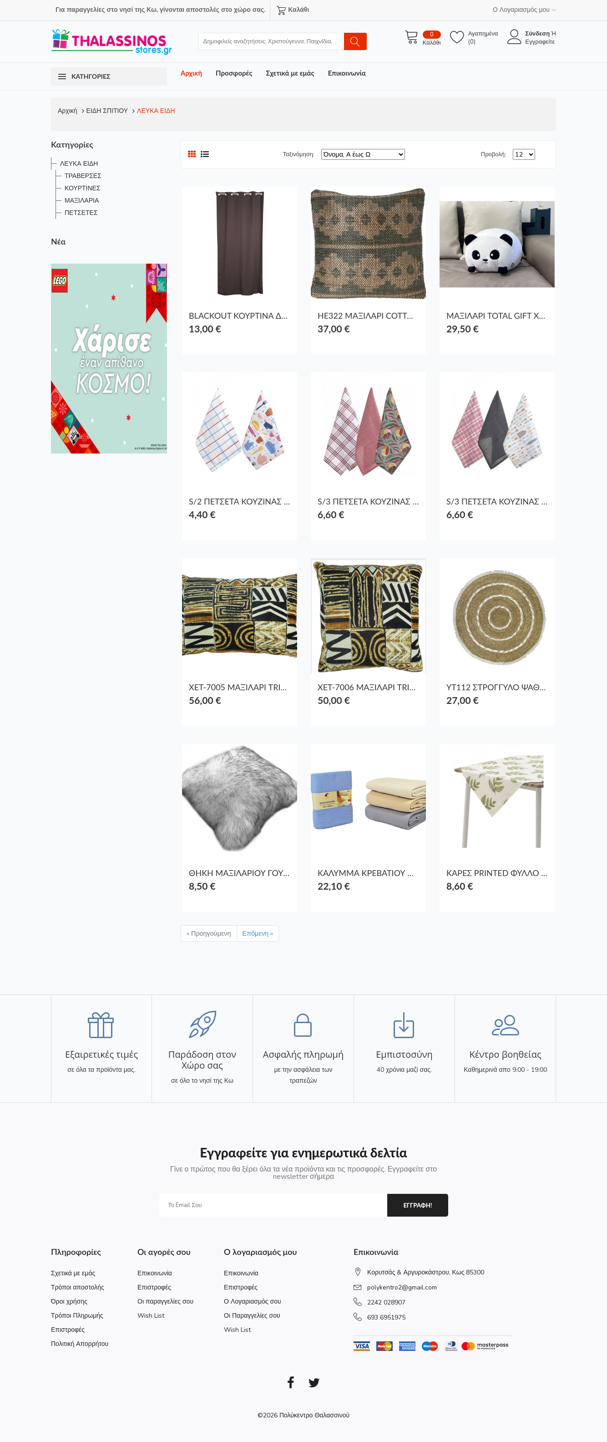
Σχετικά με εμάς (290, 73)
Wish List (150, 1315)
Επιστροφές (68, 1329)
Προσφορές (234, 73)
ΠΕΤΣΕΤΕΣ (81, 213)
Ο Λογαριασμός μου (524, 9)
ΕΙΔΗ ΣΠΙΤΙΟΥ (107, 111)
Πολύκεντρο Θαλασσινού (314, 1415)
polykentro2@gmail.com (402, 1287)
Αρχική (191, 73)
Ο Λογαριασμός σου (252, 1301)
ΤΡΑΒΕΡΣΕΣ (83, 176)
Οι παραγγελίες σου (165, 1301)
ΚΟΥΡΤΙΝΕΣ (83, 188)
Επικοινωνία (347, 73)
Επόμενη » (258, 933)
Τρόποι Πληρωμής (77, 1315)
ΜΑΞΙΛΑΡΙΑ (82, 200)
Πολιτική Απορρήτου (79, 1344)
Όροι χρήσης (69, 1301)
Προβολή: (493, 154)
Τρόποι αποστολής (77, 1287)
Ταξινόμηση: (298, 154)
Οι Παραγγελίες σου (252, 1315)
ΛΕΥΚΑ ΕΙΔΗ (156, 111)
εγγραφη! (417, 1205)
